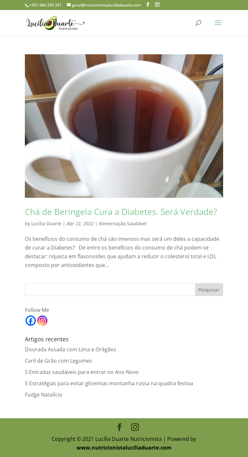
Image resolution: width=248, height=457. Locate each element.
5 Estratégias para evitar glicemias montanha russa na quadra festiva (109, 383)
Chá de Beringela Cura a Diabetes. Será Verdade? (121, 212)
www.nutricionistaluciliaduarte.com (124, 447)
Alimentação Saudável (123, 223)
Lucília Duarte (46, 223)
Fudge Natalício (43, 394)
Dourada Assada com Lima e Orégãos (70, 349)
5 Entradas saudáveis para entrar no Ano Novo (82, 372)
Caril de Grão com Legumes (58, 360)
